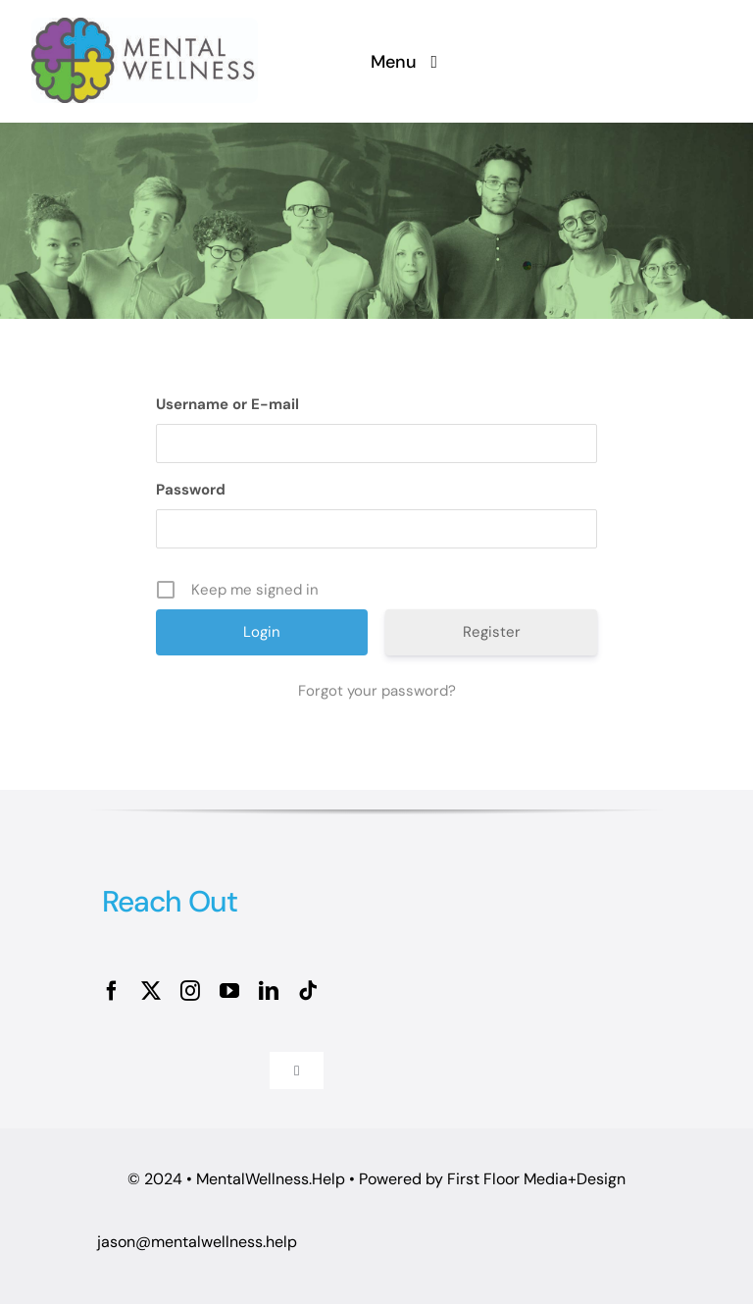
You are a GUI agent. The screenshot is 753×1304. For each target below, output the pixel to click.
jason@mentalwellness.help (197, 1241)
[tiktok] (308, 991)
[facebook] (112, 991)
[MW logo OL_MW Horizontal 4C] (144, 27)
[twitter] (151, 991)
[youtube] (229, 991)
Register (492, 632)
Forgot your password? (377, 691)
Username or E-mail (227, 404)
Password (191, 489)
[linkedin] (268, 991)
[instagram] (190, 991)
